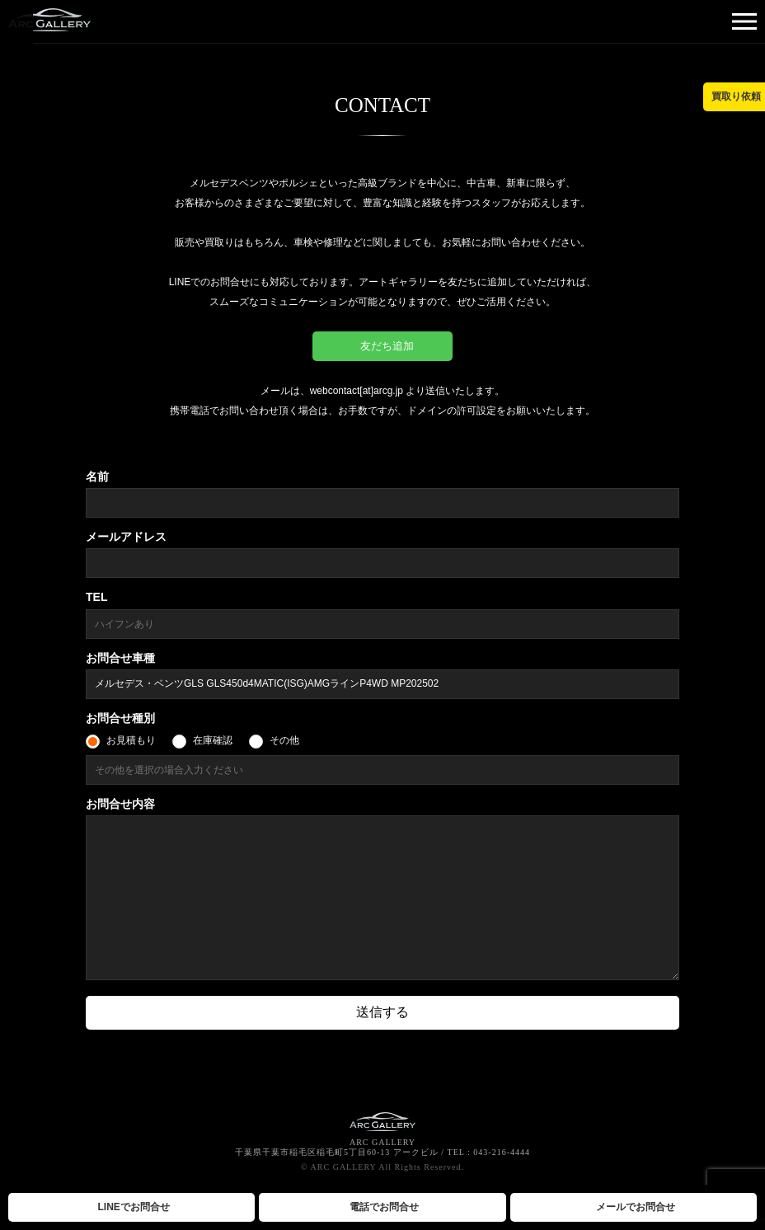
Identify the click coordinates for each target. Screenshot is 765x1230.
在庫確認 (212, 740)
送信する (382, 1012)
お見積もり (131, 740)
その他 (284, 740)
